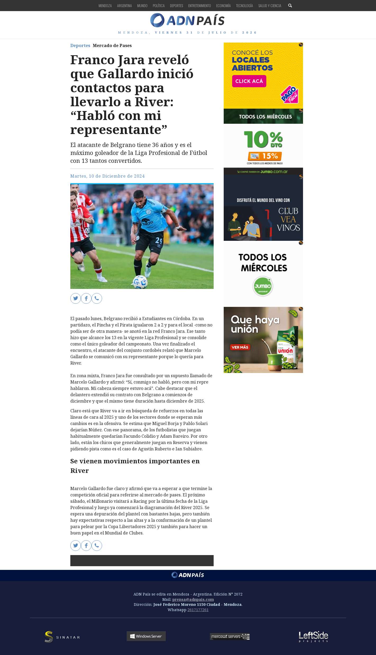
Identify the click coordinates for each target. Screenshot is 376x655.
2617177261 (198, 609)
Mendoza (105, 5)
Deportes (176, 5)
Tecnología (244, 5)
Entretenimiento (199, 5)
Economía (223, 5)
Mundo (142, 5)
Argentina (124, 5)
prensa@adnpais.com (193, 599)
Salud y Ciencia (269, 5)
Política (159, 5)
